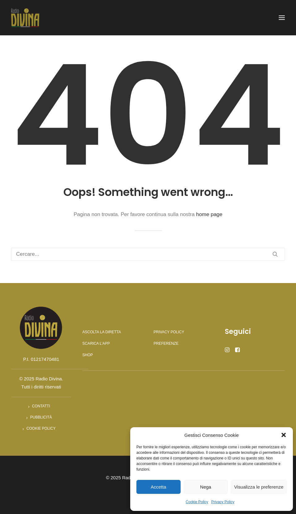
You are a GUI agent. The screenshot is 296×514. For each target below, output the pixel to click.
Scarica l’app (96, 343)
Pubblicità (41, 417)
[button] (284, 435)
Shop (87, 355)
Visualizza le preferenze (258, 487)
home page (209, 214)
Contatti (41, 406)
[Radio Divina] (25, 17)
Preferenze (166, 343)
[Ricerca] (148, 254)
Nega (205, 487)
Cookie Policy (197, 502)
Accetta (158, 487)
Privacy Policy (222, 502)
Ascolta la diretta (101, 332)
